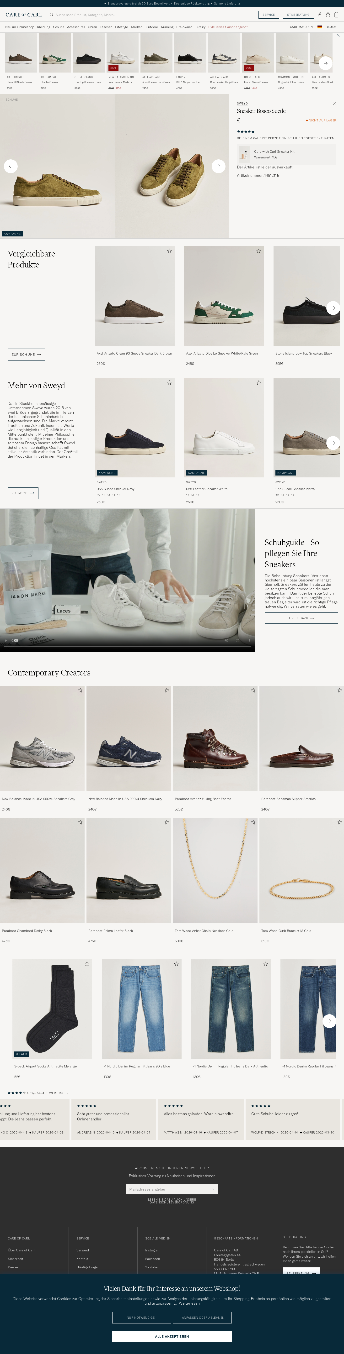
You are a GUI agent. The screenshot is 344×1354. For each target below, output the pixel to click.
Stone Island (84, 77)
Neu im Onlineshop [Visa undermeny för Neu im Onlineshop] (19, 27)
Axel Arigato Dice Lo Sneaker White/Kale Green (222, 353)
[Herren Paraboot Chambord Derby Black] (42, 870)
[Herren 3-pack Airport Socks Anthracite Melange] (52, 1009)
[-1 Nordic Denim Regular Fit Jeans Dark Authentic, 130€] (231, 1019)
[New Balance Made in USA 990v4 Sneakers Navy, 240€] (128, 749)
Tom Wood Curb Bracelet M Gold (286, 931)
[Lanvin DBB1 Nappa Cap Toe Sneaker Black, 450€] (190, 61)
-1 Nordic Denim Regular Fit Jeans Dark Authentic (230, 1066)
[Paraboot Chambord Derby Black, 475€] (42, 881)
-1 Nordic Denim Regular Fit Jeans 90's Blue (137, 1066)
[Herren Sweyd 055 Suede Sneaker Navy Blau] (135, 427)
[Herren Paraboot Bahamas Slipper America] (301, 738)
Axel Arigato (15, 77)
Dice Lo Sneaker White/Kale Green (50, 82)
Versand (82, 1250)
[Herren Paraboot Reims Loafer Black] (128, 870)
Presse (13, 1267)
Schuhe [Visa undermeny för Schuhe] (58, 27)
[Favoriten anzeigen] (327, 14)
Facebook (152, 1259)
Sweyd (242, 103)
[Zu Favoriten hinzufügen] (168, 251)
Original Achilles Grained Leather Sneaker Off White (292, 82)
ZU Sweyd (23, 493)
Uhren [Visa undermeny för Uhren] (92, 27)
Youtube (151, 1267)
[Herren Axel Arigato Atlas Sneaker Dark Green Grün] (156, 53)
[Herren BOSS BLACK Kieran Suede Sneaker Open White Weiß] (258, 53)
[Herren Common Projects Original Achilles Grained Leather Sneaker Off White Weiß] (292, 53)
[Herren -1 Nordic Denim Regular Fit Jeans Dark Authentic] (231, 1009)
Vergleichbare (31, 259)
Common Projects (291, 77)
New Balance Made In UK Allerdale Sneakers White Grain (122, 82)
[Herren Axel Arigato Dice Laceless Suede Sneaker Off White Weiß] (326, 53)
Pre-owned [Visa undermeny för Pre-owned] (184, 27)
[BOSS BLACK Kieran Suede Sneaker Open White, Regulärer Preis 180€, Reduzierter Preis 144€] (258, 61)
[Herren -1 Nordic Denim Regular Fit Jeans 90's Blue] (142, 1009)
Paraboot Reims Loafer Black (110, 931)
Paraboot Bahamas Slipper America (288, 799)
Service (269, 14)
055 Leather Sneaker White (206, 489)
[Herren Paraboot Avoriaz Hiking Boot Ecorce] (215, 738)
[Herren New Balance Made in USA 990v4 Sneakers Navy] (128, 738)
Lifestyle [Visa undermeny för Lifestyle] (121, 27)
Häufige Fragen (87, 1267)
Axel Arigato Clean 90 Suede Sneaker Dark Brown (134, 353)
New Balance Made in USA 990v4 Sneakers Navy (125, 799)
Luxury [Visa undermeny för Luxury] (200, 27)
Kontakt (82, 1259)
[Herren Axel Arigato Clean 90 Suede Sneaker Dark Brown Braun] (21, 53)
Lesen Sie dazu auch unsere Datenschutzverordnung (172, 1201)
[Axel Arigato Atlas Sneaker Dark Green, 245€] (156, 61)
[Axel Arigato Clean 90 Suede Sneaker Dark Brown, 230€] (21, 61)
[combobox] (331, 27)
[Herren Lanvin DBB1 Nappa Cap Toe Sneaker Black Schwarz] (190, 53)
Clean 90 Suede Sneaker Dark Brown (20, 82)
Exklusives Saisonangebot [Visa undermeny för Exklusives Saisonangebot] (228, 27)
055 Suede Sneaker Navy (115, 489)
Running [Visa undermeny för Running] (167, 27)
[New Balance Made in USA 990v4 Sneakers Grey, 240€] (42, 749)
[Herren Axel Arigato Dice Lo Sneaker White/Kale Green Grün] (55, 53)
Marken (136, 27)
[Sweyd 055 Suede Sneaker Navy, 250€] (134, 441)
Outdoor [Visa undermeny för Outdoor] (152, 27)
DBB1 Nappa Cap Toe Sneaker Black (187, 82)
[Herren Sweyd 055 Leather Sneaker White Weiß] (224, 427)
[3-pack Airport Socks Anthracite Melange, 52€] (52, 1019)
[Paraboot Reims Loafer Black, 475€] (128, 881)
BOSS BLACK (252, 77)
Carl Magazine (302, 27)
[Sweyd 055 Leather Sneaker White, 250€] (224, 441)
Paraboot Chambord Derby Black (27, 931)
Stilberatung (298, 14)
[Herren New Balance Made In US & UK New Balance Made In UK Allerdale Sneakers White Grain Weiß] (123, 53)
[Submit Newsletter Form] (212, 1189)
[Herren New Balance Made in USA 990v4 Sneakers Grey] (42, 738)
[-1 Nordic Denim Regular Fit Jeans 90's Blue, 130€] (141, 1019)
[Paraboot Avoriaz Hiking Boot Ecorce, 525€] (215, 749)
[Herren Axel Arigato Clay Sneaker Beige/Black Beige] (224, 53)
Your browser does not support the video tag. (127, 580)
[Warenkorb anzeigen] (336, 14)
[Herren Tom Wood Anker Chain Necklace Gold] (215, 870)
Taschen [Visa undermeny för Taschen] (106, 27)
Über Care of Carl (21, 1250)
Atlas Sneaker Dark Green (156, 82)
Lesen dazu (298, 618)
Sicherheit (15, 1259)
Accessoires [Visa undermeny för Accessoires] (76, 27)
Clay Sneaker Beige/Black (224, 82)
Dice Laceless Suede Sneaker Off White (323, 82)
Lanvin (180, 77)
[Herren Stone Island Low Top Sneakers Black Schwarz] (89, 53)
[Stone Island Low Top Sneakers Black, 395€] (89, 61)
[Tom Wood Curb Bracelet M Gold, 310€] (301, 881)
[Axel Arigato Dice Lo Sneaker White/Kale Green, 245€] (55, 61)
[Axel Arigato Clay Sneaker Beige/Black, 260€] (224, 61)
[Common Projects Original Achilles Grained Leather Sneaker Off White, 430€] (292, 61)
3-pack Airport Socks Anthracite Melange (45, 1066)
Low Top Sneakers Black (88, 82)
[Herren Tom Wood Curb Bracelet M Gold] (301, 870)
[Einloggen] (319, 15)
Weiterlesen (189, 1303)
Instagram (153, 1250)
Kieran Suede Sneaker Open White (256, 82)
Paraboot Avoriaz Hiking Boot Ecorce (203, 799)
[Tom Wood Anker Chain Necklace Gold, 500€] (215, 881)
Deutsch (331, 27)
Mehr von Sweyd (36, 385)
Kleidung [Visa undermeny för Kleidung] (43, 27)
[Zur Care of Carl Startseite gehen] (24, 15)
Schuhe (12, 99)
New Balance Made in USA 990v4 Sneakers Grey (38, 799)
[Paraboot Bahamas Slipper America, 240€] (301, 749)
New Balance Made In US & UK (122, 78)
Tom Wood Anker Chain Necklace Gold (204, 931)
